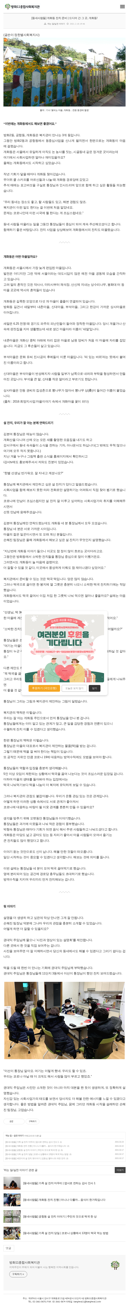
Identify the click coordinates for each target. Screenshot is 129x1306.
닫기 (94, 688)
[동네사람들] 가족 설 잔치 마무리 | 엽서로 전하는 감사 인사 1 (32, 1142)
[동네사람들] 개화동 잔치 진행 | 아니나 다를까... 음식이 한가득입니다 (35, 1146)
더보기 (120, 1170)
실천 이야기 (18, 1136)
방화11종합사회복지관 (24, 1262)
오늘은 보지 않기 (74, 688)
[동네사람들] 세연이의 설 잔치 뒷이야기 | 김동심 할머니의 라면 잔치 (35, 1158)
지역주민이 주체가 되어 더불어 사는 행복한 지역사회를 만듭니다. (44, 1267)
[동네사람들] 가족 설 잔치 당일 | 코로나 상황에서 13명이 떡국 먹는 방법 (36, 1154)
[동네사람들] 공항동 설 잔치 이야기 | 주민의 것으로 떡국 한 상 (32, 1150)
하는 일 (9, 1136)
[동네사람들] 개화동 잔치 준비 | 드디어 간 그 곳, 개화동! (64, 18)
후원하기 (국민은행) (44, 688)
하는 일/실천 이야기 (56, 24)
